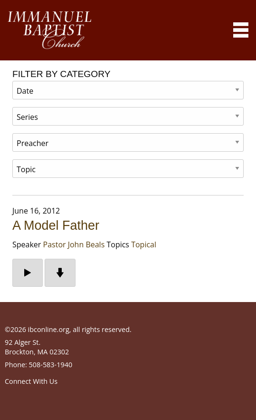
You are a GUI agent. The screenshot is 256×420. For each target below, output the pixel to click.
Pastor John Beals (74, 244)
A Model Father (55, 225)
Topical (143, 244)
